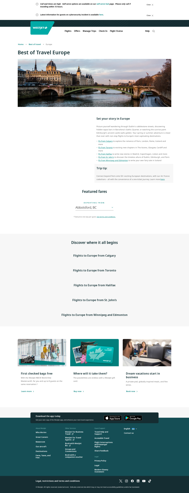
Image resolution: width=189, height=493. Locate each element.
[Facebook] (132, 480)
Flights (68, 31)
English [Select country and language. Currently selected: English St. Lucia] (130, 428)
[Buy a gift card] (78, 391)
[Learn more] (26, 391)
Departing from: (94, 203)
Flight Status (116, 31)
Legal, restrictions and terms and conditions (58, 480)
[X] (120, 480)
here (101, 15)
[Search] (153, 31)
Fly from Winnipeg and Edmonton (113, 160)
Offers (77, 31)
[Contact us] (129, 433)
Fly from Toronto (105, 147)
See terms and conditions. (106, 217)
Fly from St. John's (106, 157)
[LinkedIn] (138, 480)
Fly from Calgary (105, 141)
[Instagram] (126, 480)
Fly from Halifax (105, 154)
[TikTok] (149, 480)
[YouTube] (143, 480)
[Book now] (130, 391)
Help (147, 31)
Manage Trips (89, 31)
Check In (103, 31)
